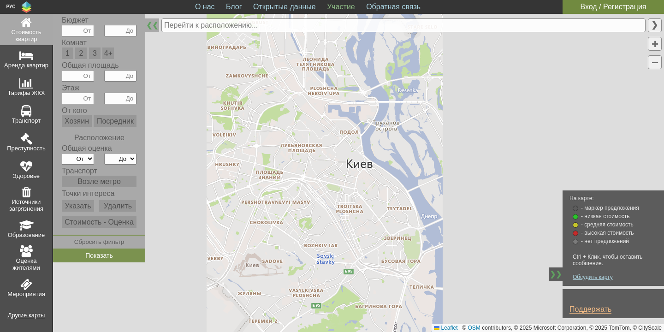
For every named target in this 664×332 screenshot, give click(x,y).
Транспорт (26, 120)
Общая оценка (87, 148)
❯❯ (556, 274)
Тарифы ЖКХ (26, 92)
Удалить (118, 206)
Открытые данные (284, 7)
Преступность (26, 148)
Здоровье (26, 175)
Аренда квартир (26, 65)
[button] (655, 44)
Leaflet (445, 328)
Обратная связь (393, 7)
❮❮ (152, 25)
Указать (78, 206)
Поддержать (590, 309)
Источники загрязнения (26, 205)
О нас (205, 7)
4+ (108, 53)
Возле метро (99, 181)
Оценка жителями (26, 264)
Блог (234, 7)
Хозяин (77, 121)
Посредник (115, 121)
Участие (341, 7)
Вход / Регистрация (613, 7)
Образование (26, 234)
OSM (474, 328)
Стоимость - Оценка (99, 222)
